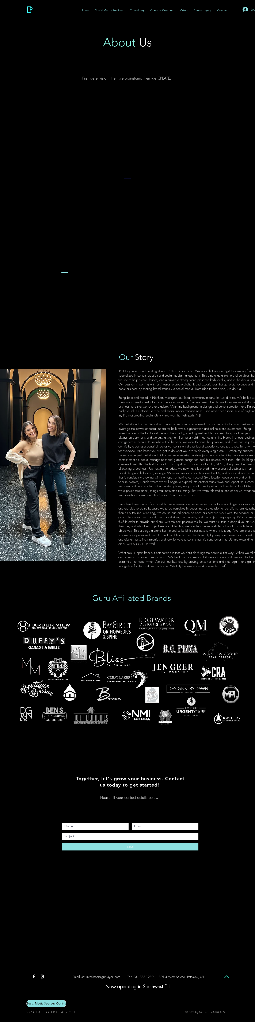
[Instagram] (41, 976)
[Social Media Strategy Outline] (46, 1003)
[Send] (130, 846)
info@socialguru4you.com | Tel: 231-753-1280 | (121, 977)
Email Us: (79, 977)
